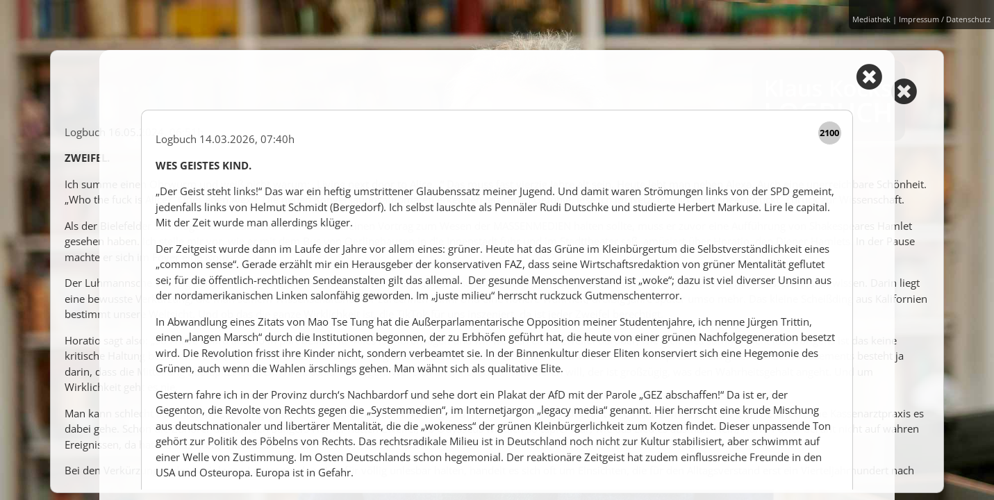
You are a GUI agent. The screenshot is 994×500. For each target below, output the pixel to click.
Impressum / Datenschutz (945, 19)
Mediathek (871, 19)
